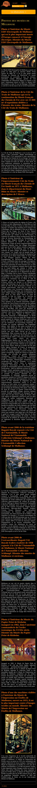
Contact (23, 3)
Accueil (14, 3)
